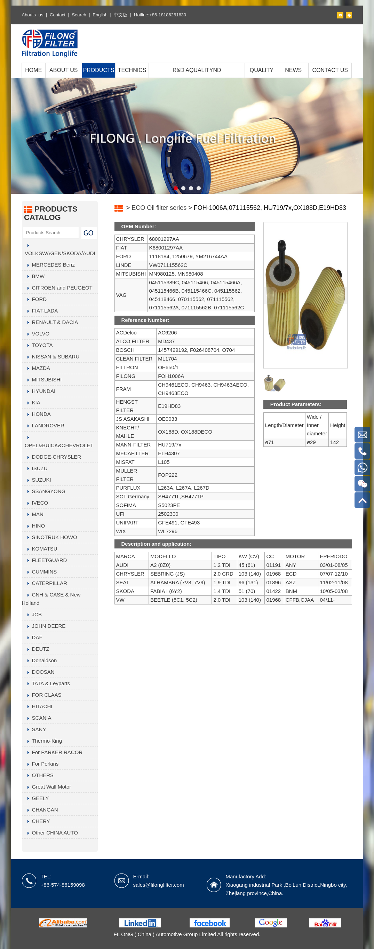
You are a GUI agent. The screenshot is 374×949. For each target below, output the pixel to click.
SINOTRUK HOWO (49, 537)
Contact (57, 14)
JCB (32, 614)
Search (79, 14)
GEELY (35, 798)
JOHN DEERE (44, 626)
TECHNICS (132, 70)
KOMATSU (39, 549)
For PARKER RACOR (52, 752)
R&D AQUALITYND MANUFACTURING (197, 77)
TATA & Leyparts (46, 683)
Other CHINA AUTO (50, 833)
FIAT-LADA (40, 311)
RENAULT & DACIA (50, 322)
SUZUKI (36, 480)
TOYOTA (37, 345)
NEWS (293, 70)
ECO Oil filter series (159, 207)
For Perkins (40, 764)
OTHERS (38, 775)
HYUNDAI (39, 391)
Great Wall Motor (46, 787)
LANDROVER (43, 425)
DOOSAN (38, 672)
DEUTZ (35, 649)
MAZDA (36, 368)
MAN (32, 514)
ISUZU (35, 468)
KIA (31, 402)
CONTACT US (330, 70)
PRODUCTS (98, 70)
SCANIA (36, 718)
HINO (33, 526)
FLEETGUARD (44, 560)
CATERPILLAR (44, 583)
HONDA (36, 414)
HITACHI (37, 706)
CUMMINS (39, 572)
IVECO (35, 503)
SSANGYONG (44, 491)
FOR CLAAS (42, 695)
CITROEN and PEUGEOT (57, 288)
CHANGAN (40, 810)
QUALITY (261, 70)
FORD (34, 299)
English (100, 14)
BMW (33, 276)
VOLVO (36, 334)
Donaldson (39, 660)
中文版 (120, 14)
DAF (32, 637)
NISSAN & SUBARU (51, 356)
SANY (34, 729)
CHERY (36, 821)
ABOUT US (63, 70)
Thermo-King (42, 741)
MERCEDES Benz (48, 265)
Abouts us (32, 14)
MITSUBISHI (42, 379)
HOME (33, 70)
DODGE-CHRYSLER (51, 457)
